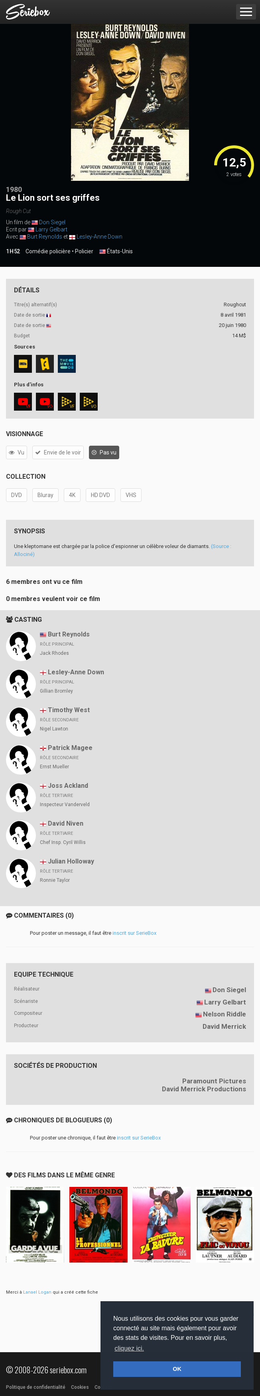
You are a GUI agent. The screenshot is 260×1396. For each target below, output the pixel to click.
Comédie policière (48, 251)
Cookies (80, 1387)
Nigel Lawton (54, 729)
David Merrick (224, 1026)
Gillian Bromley (56, 691)
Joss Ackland (68, 785)
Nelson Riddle (224, 1014)
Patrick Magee (70, 748)
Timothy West (69, 710)
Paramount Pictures (214, 1081)
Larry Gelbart (51, 229)
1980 (14, 189)
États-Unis (116, 252)
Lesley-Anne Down (99, 236)
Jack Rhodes (54, 653)
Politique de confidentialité (35, 1387)
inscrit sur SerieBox (134, 933)
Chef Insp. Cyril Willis (63, 842)
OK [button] (177, 1369)
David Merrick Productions (204, 1089)
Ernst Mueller (54, 766)
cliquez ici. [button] (129, 1348)
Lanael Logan (37, 1292)
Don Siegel (52, 222)
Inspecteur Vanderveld (65, 804)
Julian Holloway (71, 861)
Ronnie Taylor (55, 880)
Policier (84, 251)
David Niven (65, 823)
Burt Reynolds (44, 236)
